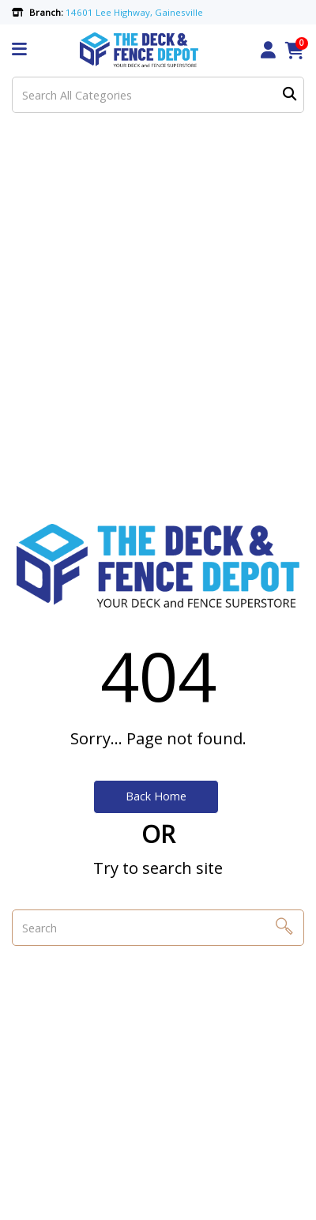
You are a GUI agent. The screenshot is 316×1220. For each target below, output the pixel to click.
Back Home (156, 796)
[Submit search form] (289, 95)
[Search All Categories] (158, 95)
